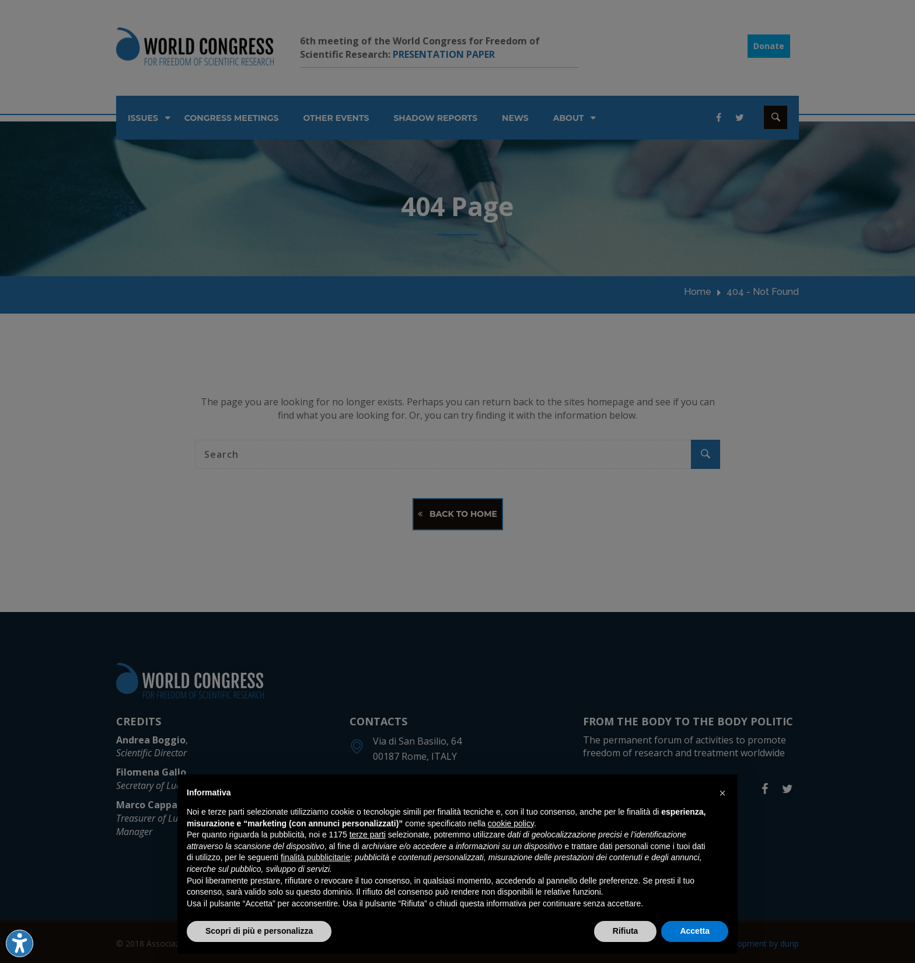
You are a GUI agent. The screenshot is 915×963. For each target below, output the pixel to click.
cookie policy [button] (511, 823)
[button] (722, 793)
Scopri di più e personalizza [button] (259, 931)
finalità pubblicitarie (315, 857)
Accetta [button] (695, 931)
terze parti (368, 834)
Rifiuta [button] (625, 931)
